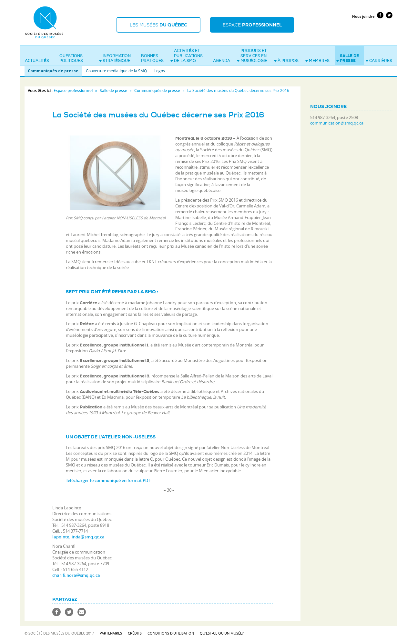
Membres (317, 60)
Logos (159, 70)
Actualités (37, 60)
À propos (286, 60)
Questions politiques (71, 58)
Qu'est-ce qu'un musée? (222, 633)
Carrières (379, 60)
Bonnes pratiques (152, 58)
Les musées (158, 25)
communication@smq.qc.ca (336, 123)
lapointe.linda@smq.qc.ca (78, 537)
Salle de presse (347, 58)
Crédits (135, 633)
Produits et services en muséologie (252, 55)
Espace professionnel (73, 90)
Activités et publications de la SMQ (186, 55)
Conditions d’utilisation (170, 633)
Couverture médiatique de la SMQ (116, 70)
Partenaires (111, 633)
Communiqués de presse (53, 71)
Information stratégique (115, 58)
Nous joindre (363, 16)
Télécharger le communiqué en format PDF (108, 480)
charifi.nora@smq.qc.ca (76, 575)
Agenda (221, 60)
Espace (252, 25)
